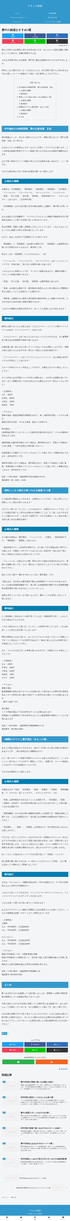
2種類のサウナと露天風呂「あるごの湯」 (34, 108)
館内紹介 (24, 94)
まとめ (21, 118)
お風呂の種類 (26, 91)
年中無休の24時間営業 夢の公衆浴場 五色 (36, 87)
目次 (32, 82)
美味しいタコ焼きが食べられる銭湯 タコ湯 (35, 97)
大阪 (4, 1034)
